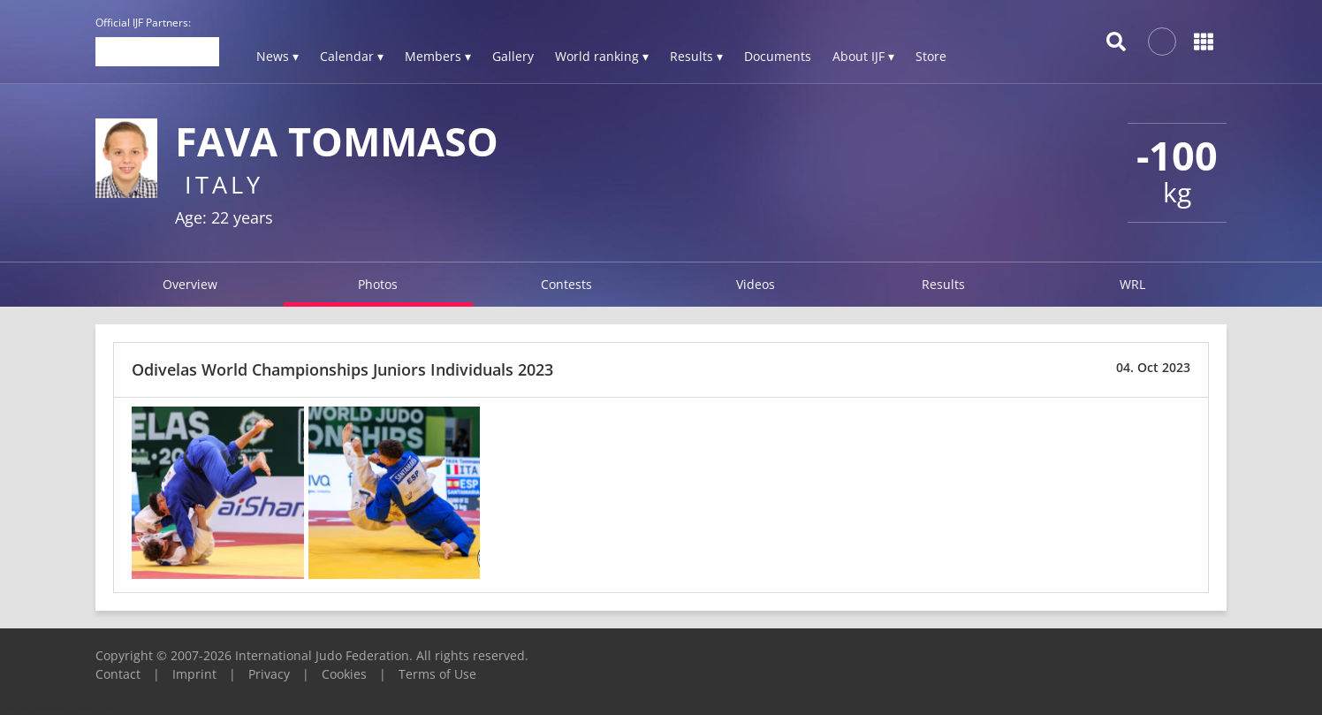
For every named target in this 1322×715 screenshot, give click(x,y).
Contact (118, 674)
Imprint (194, 674)
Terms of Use (437, 674)
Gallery (513, 56)
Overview (190, 284)
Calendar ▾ (352, 56)
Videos (755, 284)
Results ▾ (696, 56)
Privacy (269, 674)
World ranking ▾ (602, 56)
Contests (566, 284)
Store (931, 56)
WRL (1132, 284)
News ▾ (277, 56)
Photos (378, 284)
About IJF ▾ (863, 56)
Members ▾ (438, 56)
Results (943, 284)
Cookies (344, 674)
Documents (777, 56)
